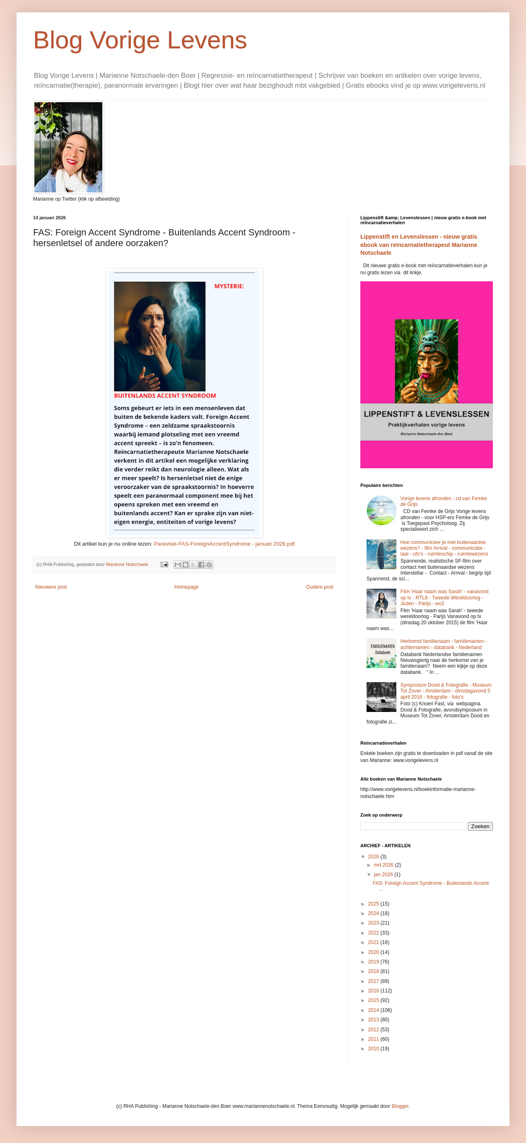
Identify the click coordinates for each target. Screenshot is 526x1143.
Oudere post (319, 587)
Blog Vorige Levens (140, 40)
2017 (374, 981)
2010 (374, 1049)
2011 (374, 1039)
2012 (374, 1030)
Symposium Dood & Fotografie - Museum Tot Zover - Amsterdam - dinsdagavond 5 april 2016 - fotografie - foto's (446, 691)
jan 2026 (384, 874)
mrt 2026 (384, 865)
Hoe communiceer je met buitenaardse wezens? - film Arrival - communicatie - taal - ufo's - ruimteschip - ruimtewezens (444, 548)
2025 (374, 904)
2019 (374, 962)
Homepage (186, 587)
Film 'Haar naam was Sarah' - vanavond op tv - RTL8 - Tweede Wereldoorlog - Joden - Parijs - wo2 (445, 597)
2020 (374, 952)
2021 (374, 942)
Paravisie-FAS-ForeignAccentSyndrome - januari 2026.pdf (224, 544)
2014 (374, 1010)
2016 (374, 991)
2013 (374, 1020)
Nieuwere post (51, 587)
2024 (374, 913)
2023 (374, 923)
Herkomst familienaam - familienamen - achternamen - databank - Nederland (444, 644)
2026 (374, 857)
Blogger (399, 1106)
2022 (374, 933)
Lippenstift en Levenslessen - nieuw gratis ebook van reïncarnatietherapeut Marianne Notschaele (418, 244)
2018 (374, 971)
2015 (374, 1000)
